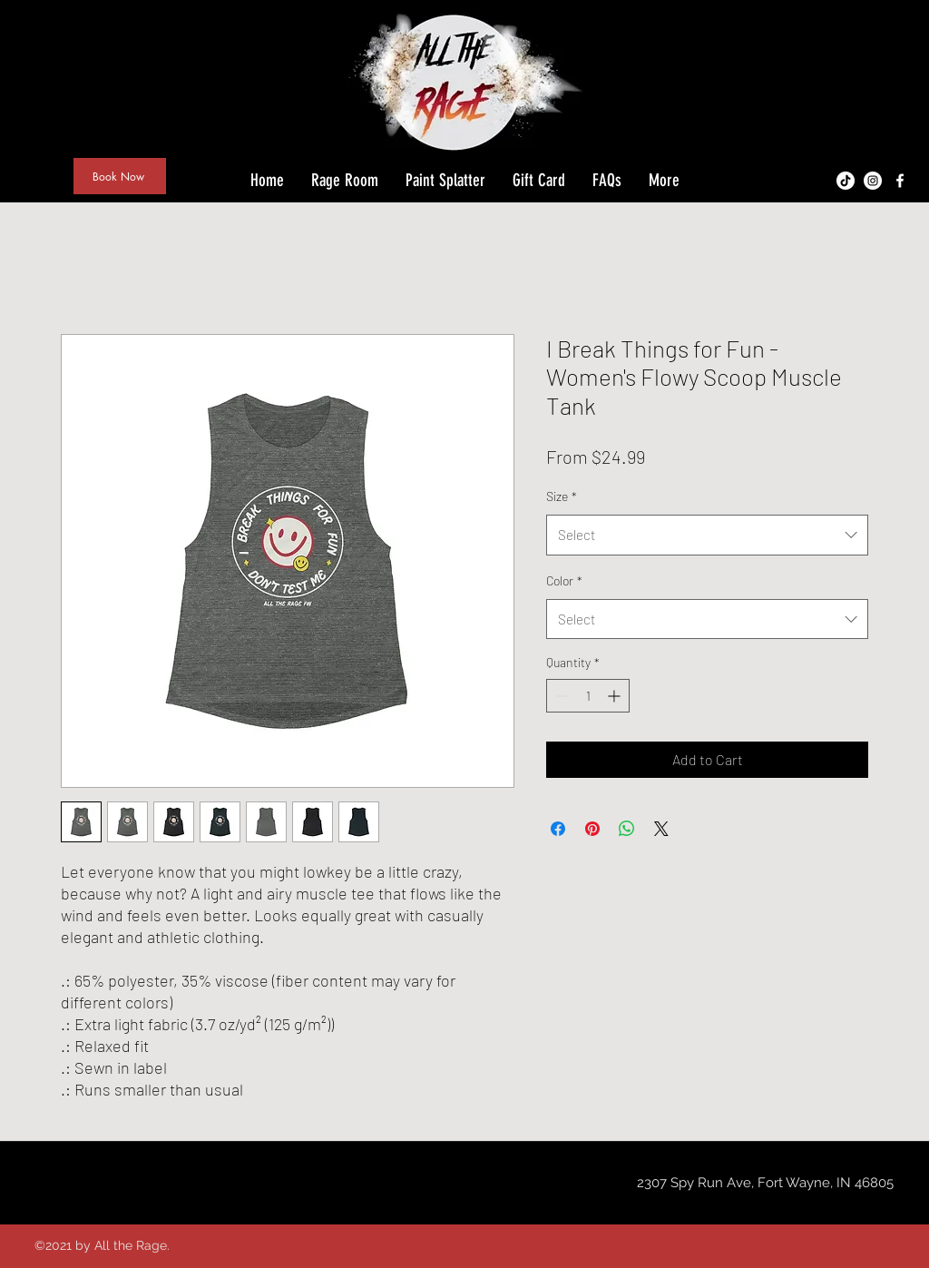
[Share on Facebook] (558, 829)
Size (561, 496)
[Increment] (615, 696)
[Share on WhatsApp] (627, 829)
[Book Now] (119, 176)
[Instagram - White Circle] (873, 181)
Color (564, 580)
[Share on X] (661, 829)
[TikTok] (845, 181)
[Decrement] (560, 696)
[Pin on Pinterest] (592, 829)
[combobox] (707, 535)
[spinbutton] (588, 696)
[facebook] (900, 181)
